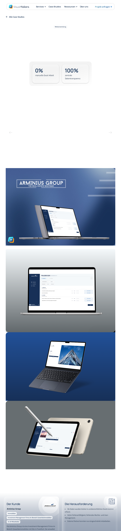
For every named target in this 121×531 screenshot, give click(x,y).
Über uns (84, 6)
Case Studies (55, 6)
